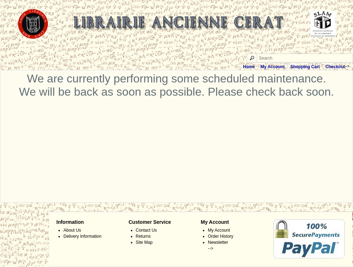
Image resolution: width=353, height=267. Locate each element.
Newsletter (218, 242)
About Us (72, 230)
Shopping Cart (305, 66)
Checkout (335, 66)
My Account (273, 66)
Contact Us (146, 230)
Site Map (144, 242)
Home (249, 66)
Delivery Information (82, 236)
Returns (143, 236)
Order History (220, 236)
